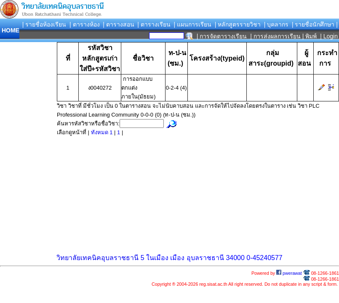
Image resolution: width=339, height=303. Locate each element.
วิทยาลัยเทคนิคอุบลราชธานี (97, 257)
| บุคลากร (276, 24)
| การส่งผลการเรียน (275, 36)
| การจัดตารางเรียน (222, 36)
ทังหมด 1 (102, 132)
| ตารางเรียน (154, 24)
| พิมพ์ (309, 36)
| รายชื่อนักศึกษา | (315, 24)
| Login (328, 36)
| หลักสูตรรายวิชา (238, 24)
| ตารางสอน (118, 24)
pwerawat (289, 273)
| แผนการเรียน (192, 24)
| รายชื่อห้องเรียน (44, 24)
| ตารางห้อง (84, 24)
